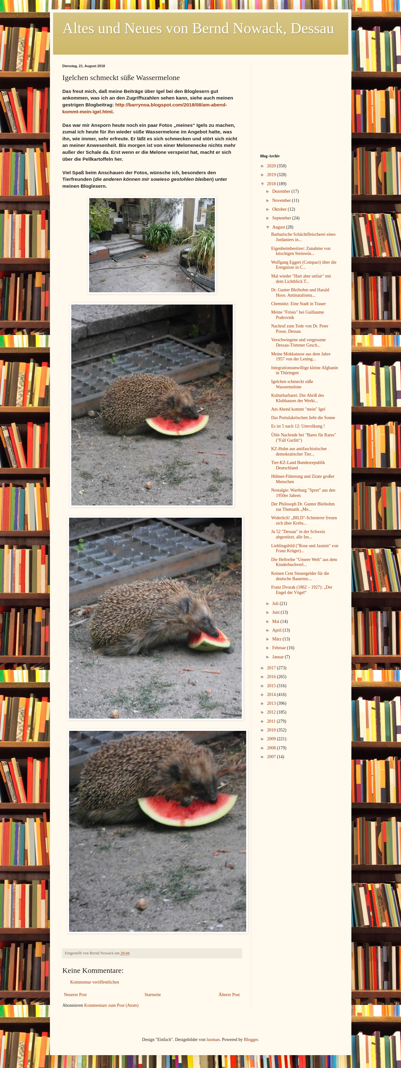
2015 (272, 685)
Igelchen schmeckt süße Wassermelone (292, 384)
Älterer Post (229, 994)
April (277, 630)
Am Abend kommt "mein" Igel (298, 409)
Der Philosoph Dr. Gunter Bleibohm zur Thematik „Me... (303, 507)
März (277, 639)
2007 (272, 756)
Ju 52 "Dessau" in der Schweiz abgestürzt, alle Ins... (298, 534)
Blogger (251, 1039)
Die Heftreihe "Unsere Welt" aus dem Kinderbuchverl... (304, 562)
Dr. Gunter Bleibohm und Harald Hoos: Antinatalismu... (300, 293)
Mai (276, 621)
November (282, 200)
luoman (213, 1039)
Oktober (280, 209)
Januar (278, 657)
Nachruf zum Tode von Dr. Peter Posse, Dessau (299, 329)
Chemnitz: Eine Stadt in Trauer (298, 303)
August (279, 227)
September (282, 218)
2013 (272, 703)
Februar (279, 647)
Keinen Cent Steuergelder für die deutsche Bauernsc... (300, 576)
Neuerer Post (75, 994)
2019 (272, 174)
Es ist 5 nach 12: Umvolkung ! (298, 426)
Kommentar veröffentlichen (94, 982)
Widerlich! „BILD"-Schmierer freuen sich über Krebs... (304, 520)
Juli (276, 603)
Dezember (281, 191)
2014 (272, 694)
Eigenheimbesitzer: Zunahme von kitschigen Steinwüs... (300, 251)
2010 (272, 730)
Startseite (152, 994)
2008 (272, 748)
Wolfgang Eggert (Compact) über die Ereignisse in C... (303, 265)
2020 (272, 166)
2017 (272, 668)
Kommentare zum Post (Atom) (111, 1005)
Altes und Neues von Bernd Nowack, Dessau (198, 28)
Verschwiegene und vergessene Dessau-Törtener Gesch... (298, 342)
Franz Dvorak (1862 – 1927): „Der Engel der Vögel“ (301, 590)
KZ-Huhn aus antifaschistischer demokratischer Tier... (299, 451)
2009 (272, 738)
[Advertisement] (299, 103)
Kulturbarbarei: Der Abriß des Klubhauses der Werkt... (297, 398)
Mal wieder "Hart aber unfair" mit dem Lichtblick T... (301, 279)
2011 (272, 721)
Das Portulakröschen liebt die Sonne (303, 417)
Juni (276, 612)
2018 (272, 183)
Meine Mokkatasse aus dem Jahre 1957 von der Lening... (300, 357)
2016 (272, 676)
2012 (272, 712)
